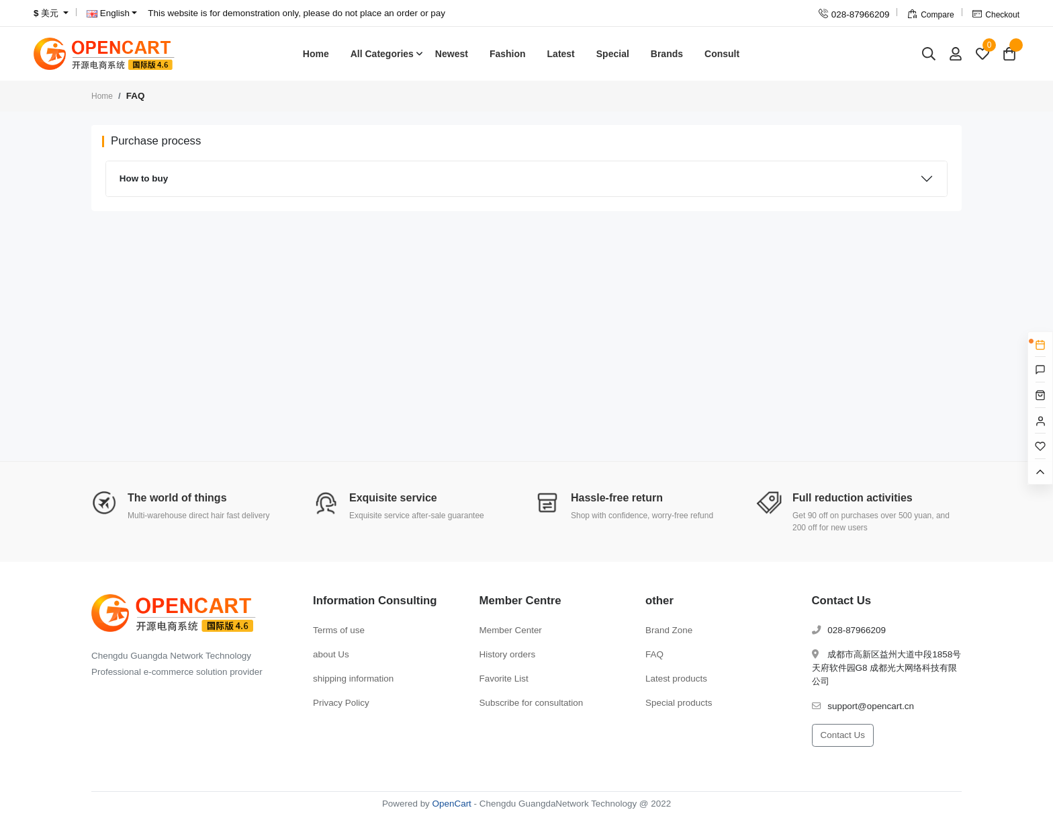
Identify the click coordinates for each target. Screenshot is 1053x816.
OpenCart (451, 804)
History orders (507, 654)
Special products (678, 703)
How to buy (144, 178)
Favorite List (504, 679)
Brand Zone (668, 630)
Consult (721, 53)
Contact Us (843, 735)
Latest (561, 53)
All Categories (382, 53)
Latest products (676, 679)
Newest (451, 53)
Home (316, 53)
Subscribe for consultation (531, 703)
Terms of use (339, 630)
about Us (331, 654)
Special (612, 53)
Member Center (510, 630)
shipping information (353, 679)
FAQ (654, 654)
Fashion (508, 53)
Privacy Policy (341, 703)
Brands (667, 53)
